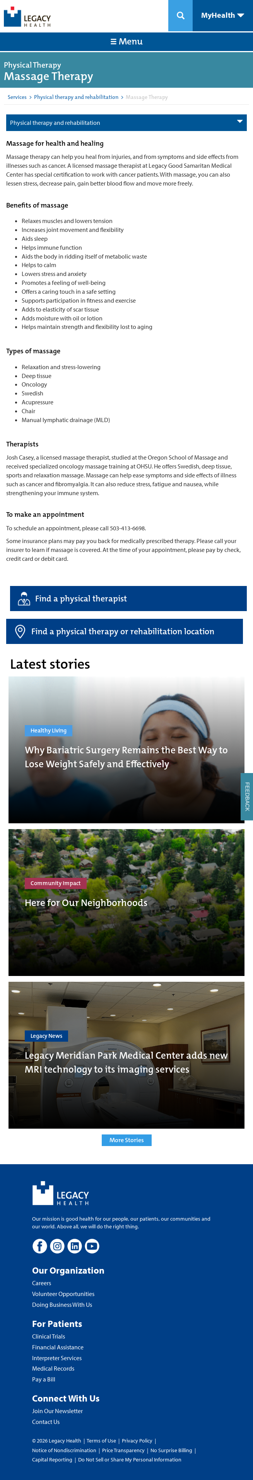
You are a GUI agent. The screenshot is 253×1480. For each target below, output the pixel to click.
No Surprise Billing (171, 1450)
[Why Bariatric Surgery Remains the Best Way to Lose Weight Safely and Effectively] (126, 749)
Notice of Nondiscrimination (64, 1450)
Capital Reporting (52, 1459)
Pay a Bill (43, 1379)
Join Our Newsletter (57, 1411)
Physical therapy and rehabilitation (76, 97)
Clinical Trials (48, 1336)
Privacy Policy (137, 1440)
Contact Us (46, 1422)
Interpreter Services (57, 1358)
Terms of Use (102, 1440)
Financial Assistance (58, 1347)
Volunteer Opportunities (63, 1294)
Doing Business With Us (62, 1304)
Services (17, 97)
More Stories (126, 1140)
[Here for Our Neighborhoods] (126, 902)
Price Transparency (123, 1450)
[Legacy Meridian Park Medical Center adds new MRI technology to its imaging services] (126, 1055)
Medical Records (53, 1368)
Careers (41, 1283)
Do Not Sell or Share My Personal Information (129, 1459)
